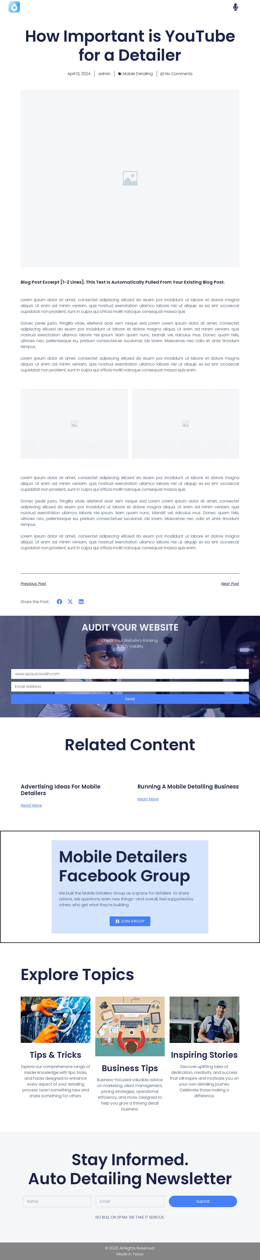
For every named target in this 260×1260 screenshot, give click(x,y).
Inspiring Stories (204, 1055)
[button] (59, 602)
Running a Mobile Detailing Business (188, 786)
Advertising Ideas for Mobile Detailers (60, 790)
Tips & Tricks (55, 1055)
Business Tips (130, 1068)
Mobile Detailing (138, 74)
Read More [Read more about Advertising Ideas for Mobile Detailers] (31, 806)
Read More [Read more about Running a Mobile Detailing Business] (148, 799)
